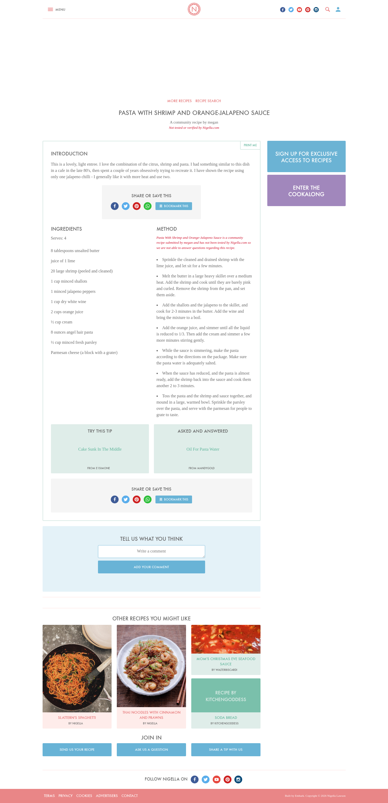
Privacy (66, 795)
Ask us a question (151, 749)
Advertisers (107, 795)
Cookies (84, 795)
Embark (299, 795)
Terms (49, 795)
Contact (129, 795)
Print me (250, 145)
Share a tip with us (225, 749)
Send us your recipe (77, 749)
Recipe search (208, 100)
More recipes (179, 100)
